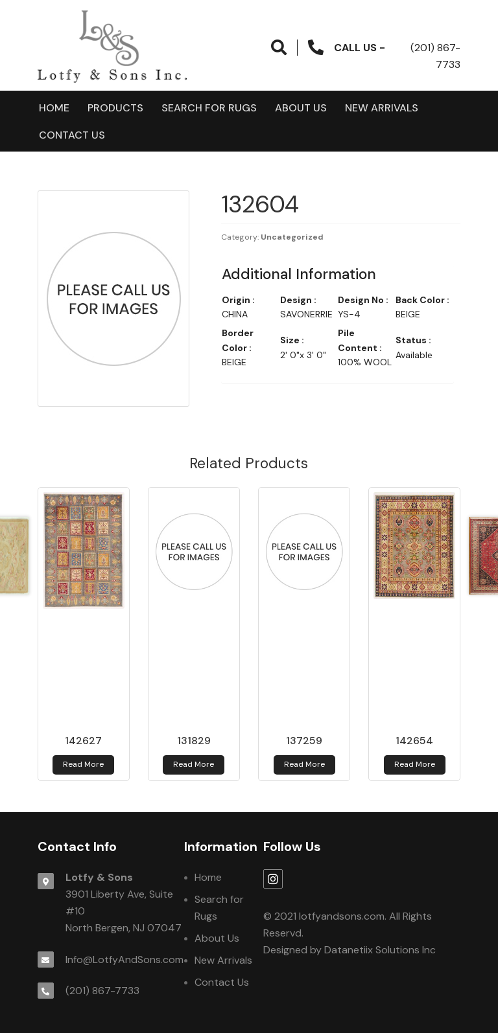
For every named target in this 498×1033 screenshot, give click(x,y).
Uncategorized (292, 237)
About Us (301, 108)
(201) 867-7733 (102, 990)
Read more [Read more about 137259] (304, 764)
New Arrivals (381, 108)
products (115, 108)
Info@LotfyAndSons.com (124, 959)
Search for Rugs (209, 108)
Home (54, 108)
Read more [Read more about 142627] (83, 764)
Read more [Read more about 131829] (193, 764)
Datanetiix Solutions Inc (380, 950)
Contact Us (72, 135)
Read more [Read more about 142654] (414, 764)
